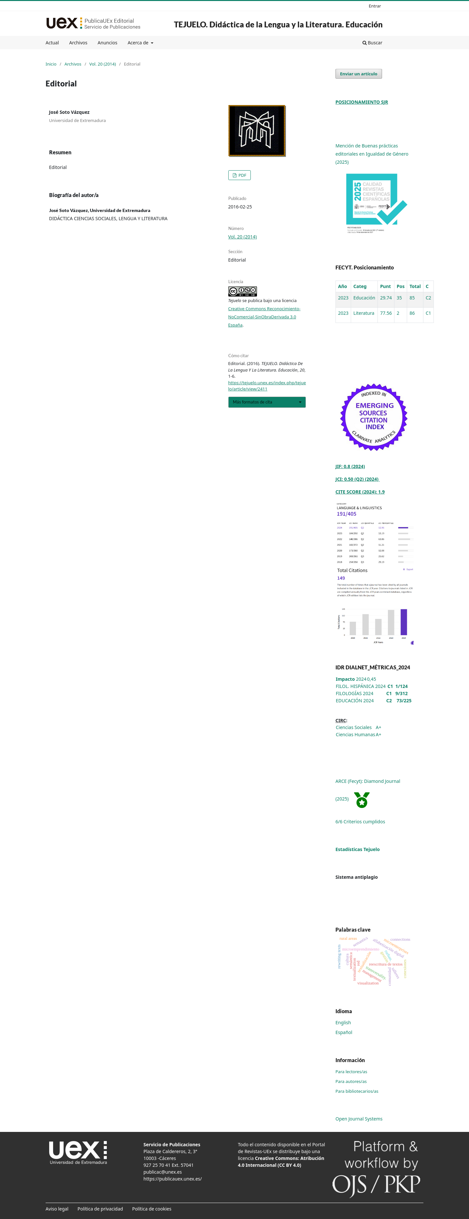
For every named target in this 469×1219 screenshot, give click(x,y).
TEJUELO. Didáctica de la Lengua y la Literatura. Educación (278, 24)
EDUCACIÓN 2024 (355, 700)
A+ (378, 727)
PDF (242, 175)
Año (342, 286)
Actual (52, 42)
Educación (364, 298)
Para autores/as (351, 1081)
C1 (428, 313)
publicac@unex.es (163, 1172)
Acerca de (138, 42)
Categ (360, 286)
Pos (401, 286)
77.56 (386, 313)
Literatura (363, 313)
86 (412, 313)
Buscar (372, 42)
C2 (428, 298)
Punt (385, 286)
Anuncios (107, 42)
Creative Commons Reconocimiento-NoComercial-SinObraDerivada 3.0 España (264, 317)
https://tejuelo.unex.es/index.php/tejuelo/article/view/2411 (267, 386)
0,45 (371, 679)
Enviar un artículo (358, 74)
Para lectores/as (351, 1071)
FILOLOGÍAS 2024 (354, 693)
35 (399, 298)
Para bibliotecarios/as (356, 1091)
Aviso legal (57, 1209)
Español (343, 1032)
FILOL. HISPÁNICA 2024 (361, 686)
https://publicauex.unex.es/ (173, 1179)
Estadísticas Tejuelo (357, 849)
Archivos (78, 42)
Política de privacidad (100, 1209)
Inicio (51, 64)
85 (412, 298)
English (343, 1022)
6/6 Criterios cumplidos (360, 821)
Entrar (375, 6)
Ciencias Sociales (354, 727)
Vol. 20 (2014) (102, 64)
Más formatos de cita (252, 401)
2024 (351, 679)
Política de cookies (152, 1209)
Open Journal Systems (359, 1119)
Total (414, 286)
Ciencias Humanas (355, 734)
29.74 (386, 298)
